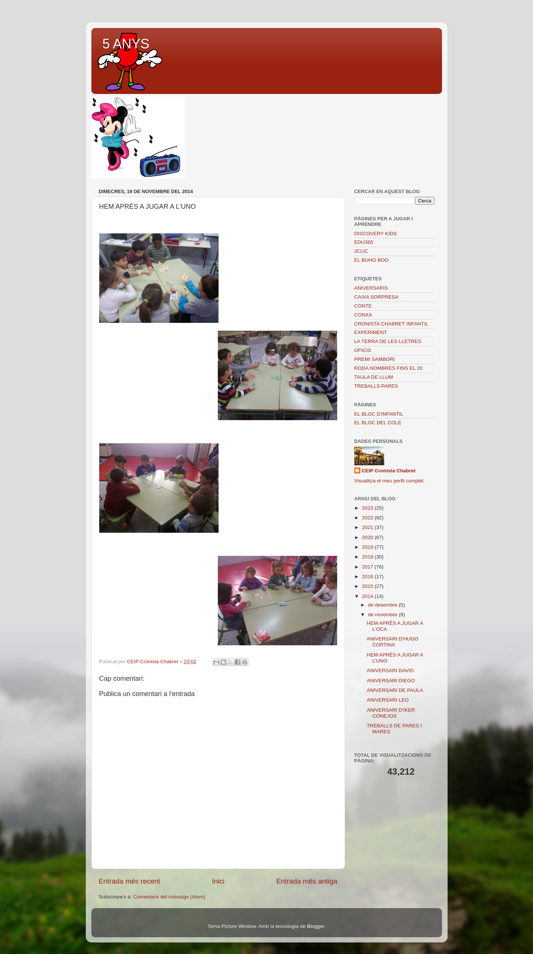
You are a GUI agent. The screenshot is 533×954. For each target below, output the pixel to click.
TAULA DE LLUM (373, 377)
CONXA (363, 315)
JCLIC (361, 251)
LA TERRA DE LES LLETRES (387, 341)
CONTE (363, 306)
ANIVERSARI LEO (388, 700)
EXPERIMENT (370, 332)
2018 (368, 557)
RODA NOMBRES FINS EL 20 (388, 368)
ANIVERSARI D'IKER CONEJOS (391, 713)
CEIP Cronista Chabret (389, 470)
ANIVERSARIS (371, 288)
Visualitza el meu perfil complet (389, 481)
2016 (368, 576)
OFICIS (362, 350)
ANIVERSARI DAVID (390, 670)
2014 (368, 596)
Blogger (315, 926)
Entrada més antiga (307, 881)
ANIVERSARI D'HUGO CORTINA (392, 642)
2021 (368, 527)
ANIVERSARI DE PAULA (395, 690)
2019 (368, 547)
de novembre (383, 614)
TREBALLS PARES (376, 386)
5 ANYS (126, 43)
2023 (368, 508)
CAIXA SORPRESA (376, 297)
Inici (218, 881)
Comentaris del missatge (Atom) (169, 897)
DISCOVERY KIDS (375, 233)
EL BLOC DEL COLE (378, 422)
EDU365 (363, 242)
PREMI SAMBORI (374, 359)
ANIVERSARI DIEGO (391, 680)
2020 (368, 537)
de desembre (383, 605)
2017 (368, 567)
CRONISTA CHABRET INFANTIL (391, 324)
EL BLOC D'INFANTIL (379, 414)
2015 (368, 586)
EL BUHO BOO (371, 260)
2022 (368, 517)
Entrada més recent (129, 881)
